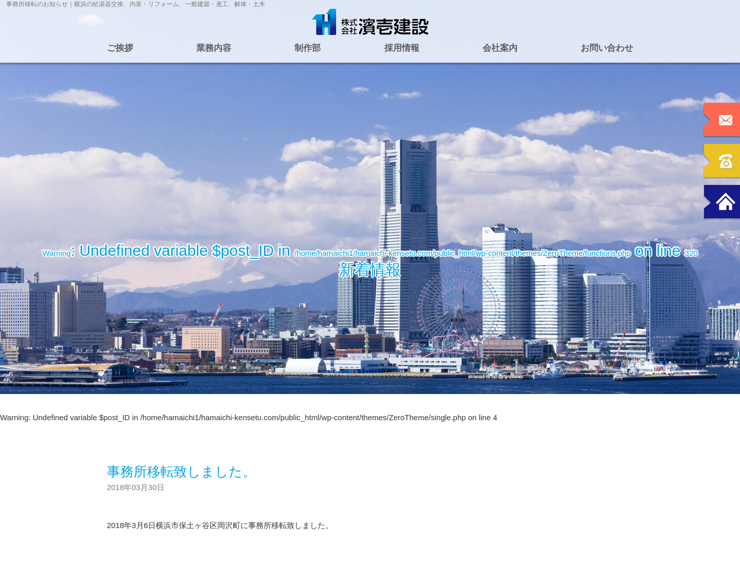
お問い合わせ (607, 48)
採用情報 (401, 48)
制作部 (307, 48)
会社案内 (500, 48)
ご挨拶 (120, 48)
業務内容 (213, 48)
